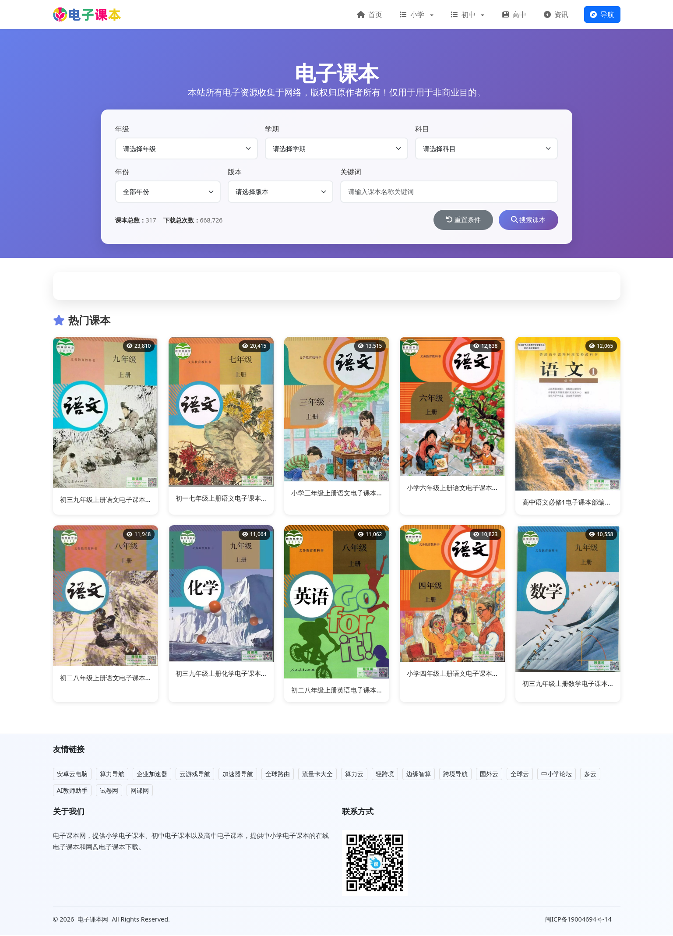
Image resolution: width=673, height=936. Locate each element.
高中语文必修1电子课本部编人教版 (573, 503)
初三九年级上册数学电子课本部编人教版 (581, 684)
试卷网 (109, 791)
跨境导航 (455, 775)
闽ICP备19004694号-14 (579, 920)
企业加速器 (152, 775)
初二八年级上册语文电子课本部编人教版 (119, 679)
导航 (602, 14)
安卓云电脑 (72, 775)
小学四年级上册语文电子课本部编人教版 (466, 674)
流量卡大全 (317, 775)
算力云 (354, 775)
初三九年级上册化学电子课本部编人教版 (235, 674)
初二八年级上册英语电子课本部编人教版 (350, 690)
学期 (272, 129)
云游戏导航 (195, 775)
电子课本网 (93, 920)
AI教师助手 (72, 791)
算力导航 (112, 775)
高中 (514, 14)
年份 (122, 172)
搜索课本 (525, 220)
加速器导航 (237, 775)
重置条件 (455, 220)
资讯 (556, 14)
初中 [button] (464, 14)
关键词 (350, 172)
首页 (369, 14)
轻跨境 (385, 775)
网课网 (139, 791)
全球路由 (277, 775)
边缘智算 (418, 775)
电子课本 (337, 73)
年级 (122, 129)
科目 (422, 129)
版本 (235, 172)
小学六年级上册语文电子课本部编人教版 (466, 488)
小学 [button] (413, 14)
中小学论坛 (556, 775)
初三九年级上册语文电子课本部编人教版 (119, 500)
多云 (590, 775)
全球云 (520, 775)
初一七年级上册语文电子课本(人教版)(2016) (240, 499)
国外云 (489, 775)
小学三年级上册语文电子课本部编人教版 (350, 494)
